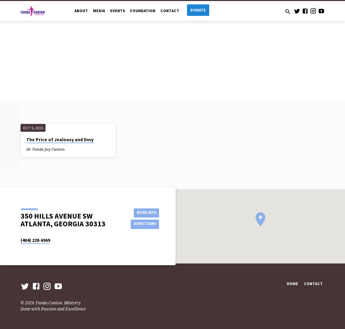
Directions (144, 224)
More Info (144, 211)
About (81, 10)
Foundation (142, 10)
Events (117, 10)
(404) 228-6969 (35, 240)
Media (99, 10)
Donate (198, 9)
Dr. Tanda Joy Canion (45, 149)
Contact (169, 10)
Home (292, 283)
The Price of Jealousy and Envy (60, 140)
